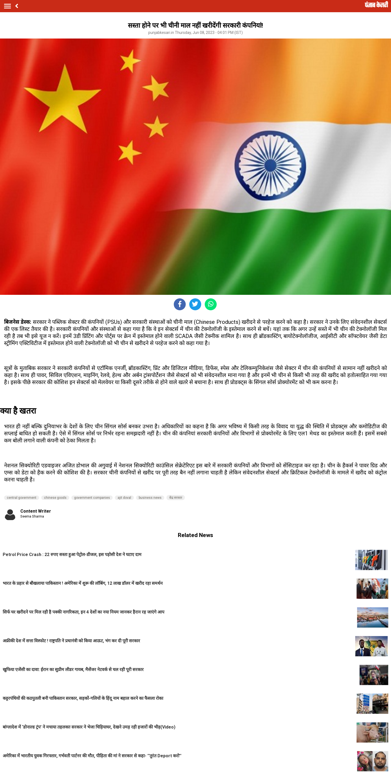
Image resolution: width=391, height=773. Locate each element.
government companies (92, 498)
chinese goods (55, 498)
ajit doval (124, 498)
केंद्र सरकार (175, 498)
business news (150, 498)
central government (21, 498)
